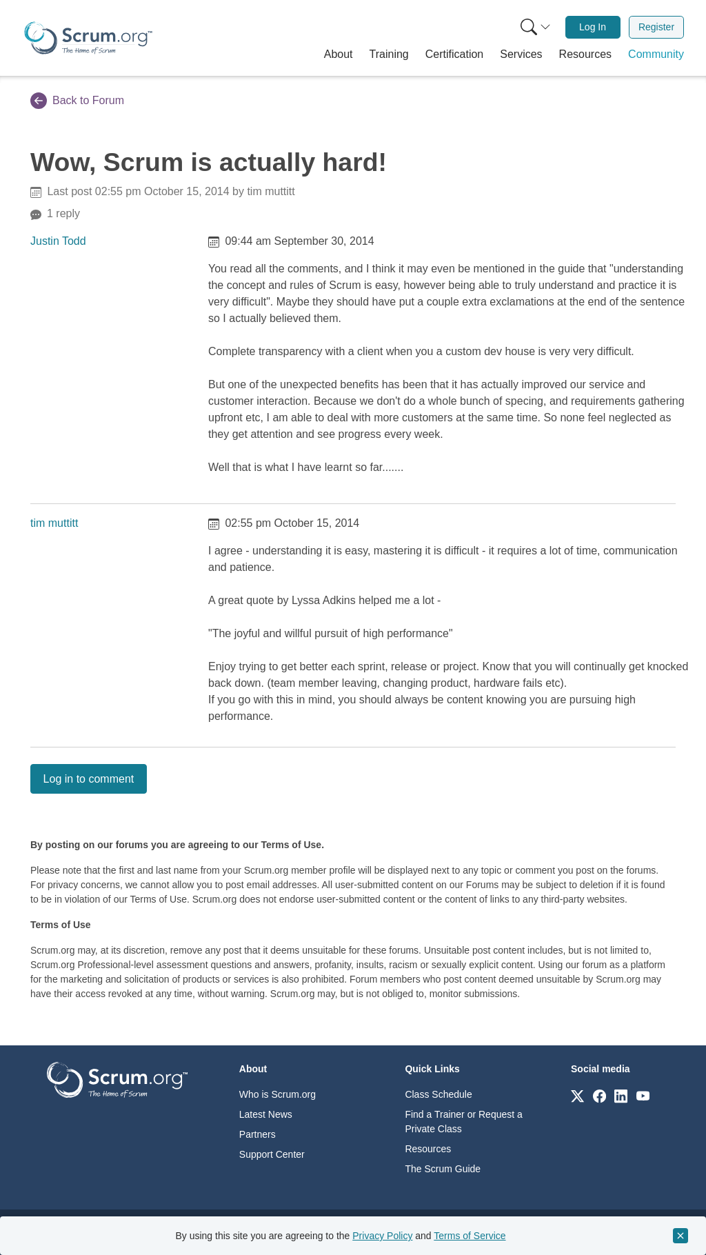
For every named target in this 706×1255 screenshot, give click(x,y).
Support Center (272, 1154)
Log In (592, 26)
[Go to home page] (117, 1079)
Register (656, 26)
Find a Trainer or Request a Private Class (463, 1121)
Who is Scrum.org (277, 1094)
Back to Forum (77, 100)
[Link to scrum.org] (577, 1095)
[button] (339, 54)
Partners (257, 1134)
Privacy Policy (382, 1235)
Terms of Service (469, 1235)
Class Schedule (438, 1094)
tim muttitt (54, 523)
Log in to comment (88, 779)
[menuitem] (534, 27)
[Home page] (88, 38)
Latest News (265, 1114)
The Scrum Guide (443, 1168)
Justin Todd (58, 241)
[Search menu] (536, 27)
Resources (428, 1148)
